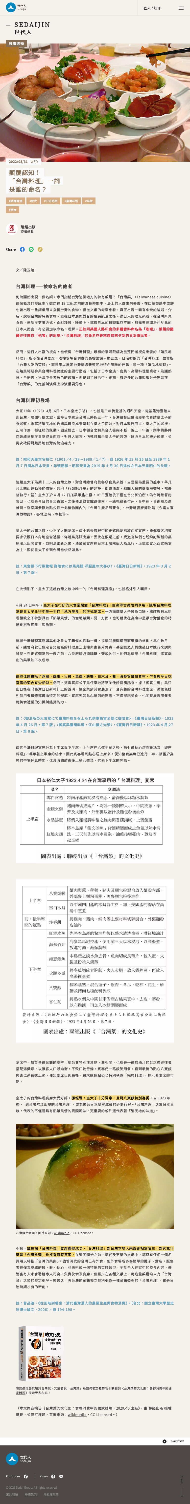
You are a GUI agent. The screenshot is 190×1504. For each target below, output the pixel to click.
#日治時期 (50, 201)
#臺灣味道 (71, 201)
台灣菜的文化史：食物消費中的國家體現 (79, 1408)
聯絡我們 (31, 1494)
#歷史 (33, 201)
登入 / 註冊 (152, 7)
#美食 (12, 210)
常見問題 (12, 1494)
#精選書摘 (15, 201)
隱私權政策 (51, 1494)
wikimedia (62, 1233)
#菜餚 (89, 201)
